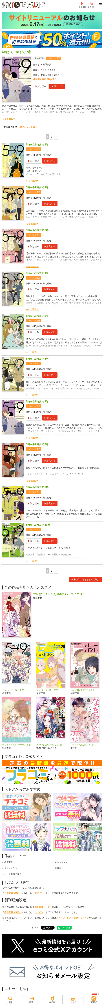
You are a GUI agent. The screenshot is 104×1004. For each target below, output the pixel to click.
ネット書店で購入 (12, 874)
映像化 (58, 868)
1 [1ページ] (47, 137)
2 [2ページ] (51, 137)
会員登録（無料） (13, 893)
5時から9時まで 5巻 (37, 315)
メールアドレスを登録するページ (72, 918)
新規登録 (82, 5)
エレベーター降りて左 (13, 690)
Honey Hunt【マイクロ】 (82, 690)
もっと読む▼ (8, 118)
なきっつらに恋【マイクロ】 (84, 744)
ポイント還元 (54, 58)
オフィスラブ (10, 868)
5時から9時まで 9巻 (37, 487)
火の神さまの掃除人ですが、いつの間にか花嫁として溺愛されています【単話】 (52, 744)
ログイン (91, 5)
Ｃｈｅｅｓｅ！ (50, 69)
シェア (35, 927)
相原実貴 (47, 64)
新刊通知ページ (42, 907)
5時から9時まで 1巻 (37, 144)
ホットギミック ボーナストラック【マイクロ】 (18, 744)
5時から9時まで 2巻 (37, 187)
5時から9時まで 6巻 (37, 358)
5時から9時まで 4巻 (37, 273)
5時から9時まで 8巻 (37, 444)
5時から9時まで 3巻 (37, 230)
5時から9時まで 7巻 (37, 401)
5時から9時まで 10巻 (38, 524)
